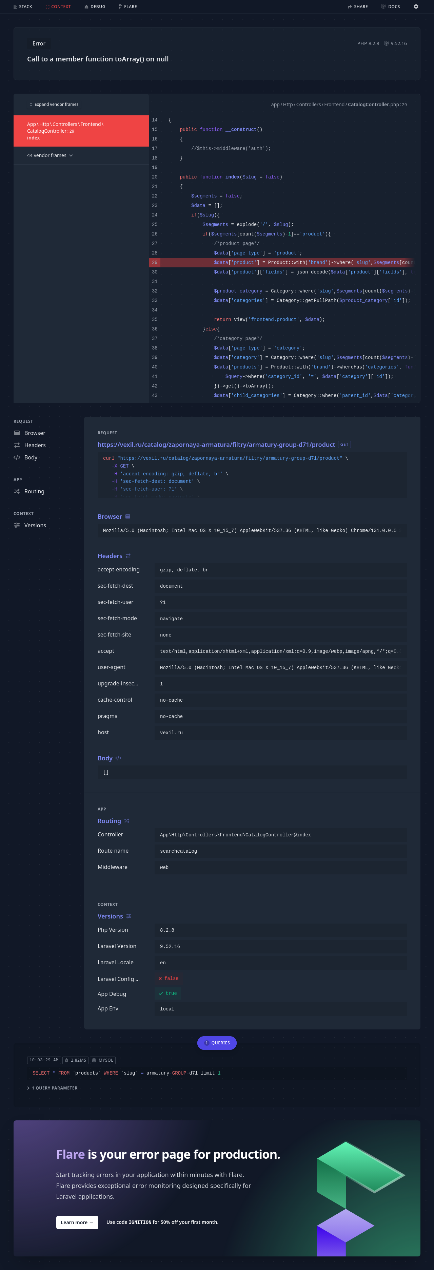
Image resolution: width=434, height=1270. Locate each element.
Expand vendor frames (54, 104)
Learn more (77, 1222)
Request (23, 421)
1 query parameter (52, 1088)
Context (24, 513)
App (18, 479)
